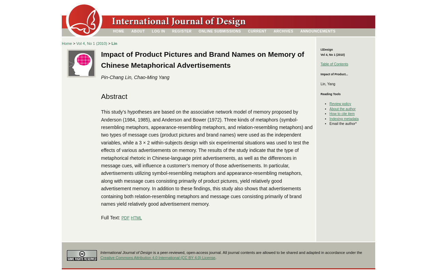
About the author (342, 109)
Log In (158, 31)
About (138, 31)
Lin (114, 43)
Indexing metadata (344, 119)
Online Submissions (220, 31)
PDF (126, 218)
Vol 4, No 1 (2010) (91, 43)
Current (257, 31)
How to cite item (342, 114)
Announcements (318, 31)
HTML (136, 218)
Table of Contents (334, 64)
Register (182, 31)
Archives (283, 31)
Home (118, 31)
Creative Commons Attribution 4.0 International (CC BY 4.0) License (157, 258)
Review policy (340, 104)
